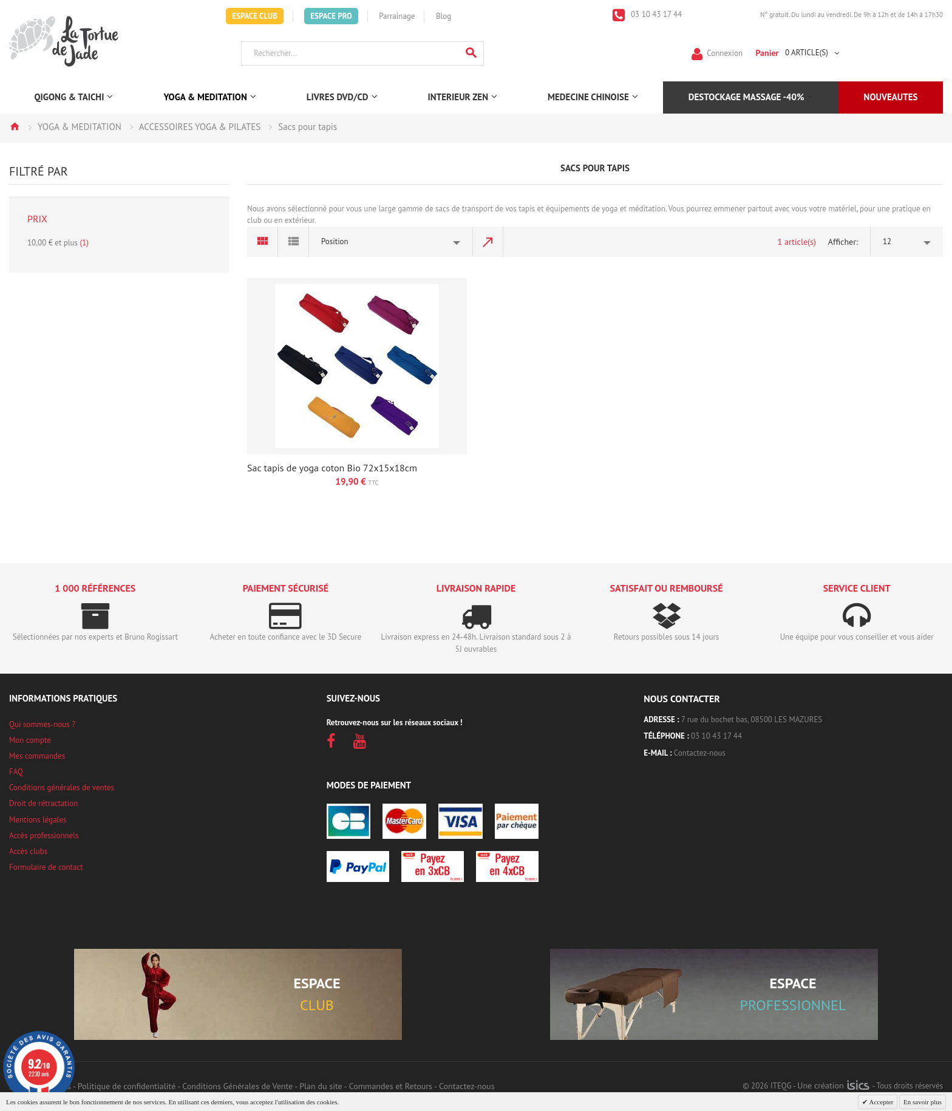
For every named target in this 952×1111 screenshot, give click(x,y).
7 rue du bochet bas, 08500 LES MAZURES (751, 719)
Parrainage (397, 16)
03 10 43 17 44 (655, 14)
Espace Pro (331, 16)
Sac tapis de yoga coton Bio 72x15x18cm (332, 468)
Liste (293, 242)
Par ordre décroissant (488, 242)
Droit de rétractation (43, 803)
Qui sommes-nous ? (42, 724)
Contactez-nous (700, 753)
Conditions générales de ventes (61, 787)
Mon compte (30, 740)
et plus (58, 243)
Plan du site (320, 1086)
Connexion (725, 52)
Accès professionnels (43, 835)
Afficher (842, 241)
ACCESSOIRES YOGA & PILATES (200, 126)
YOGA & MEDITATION (79, 126)
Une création (833, 1085)
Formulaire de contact (46, 867)
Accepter (880, 1102)
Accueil (14, 126)
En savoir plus (922, 1102)
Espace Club (254, 16)
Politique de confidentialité (126, 1086)
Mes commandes (37, 756)
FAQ (16, 772)
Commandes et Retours (390, 1086)
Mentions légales (37, 820)
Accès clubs (28, 851)
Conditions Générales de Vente (237, 1086)
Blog (443, 16)
